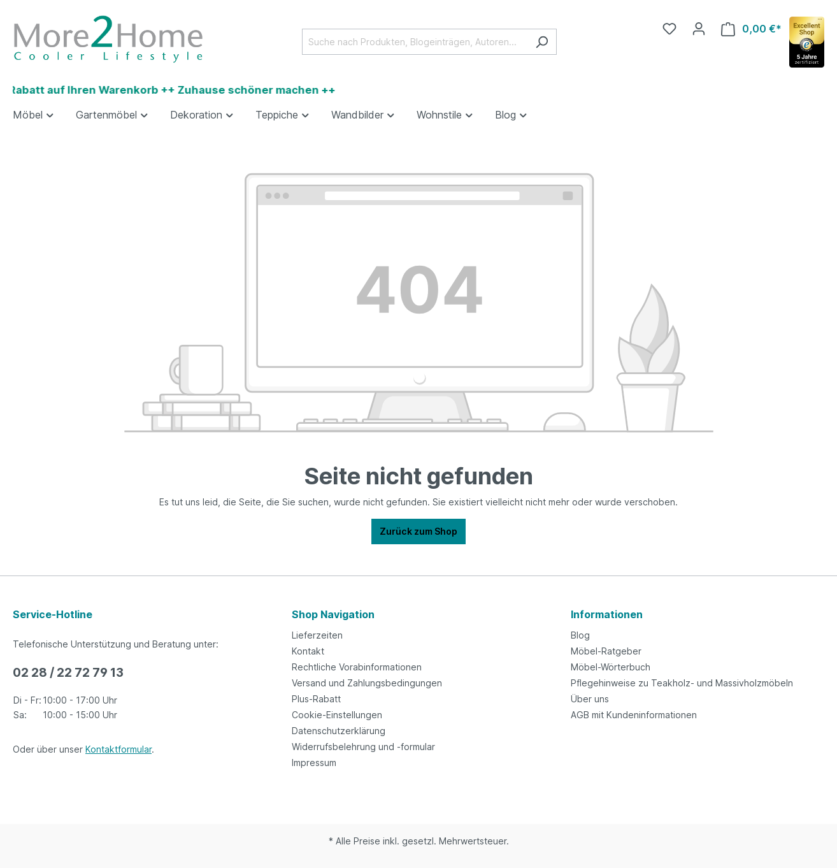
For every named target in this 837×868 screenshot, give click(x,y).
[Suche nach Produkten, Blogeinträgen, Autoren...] (414, 42)
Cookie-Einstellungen (337, 714)
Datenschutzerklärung (338, 730)
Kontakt (308, 651)
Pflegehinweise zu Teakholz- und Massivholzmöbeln (682, 682)
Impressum (314, 762)
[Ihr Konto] (698, 29)
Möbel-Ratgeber (606, 651)
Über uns (590, 698)
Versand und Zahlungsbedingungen (367, 682)
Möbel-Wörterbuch (610, 667)
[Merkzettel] (669, 29)
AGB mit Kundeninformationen (634, 714)
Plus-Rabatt (316, 698)
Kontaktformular (118, 749)
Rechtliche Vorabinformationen (357, 667)
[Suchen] (542, 42)
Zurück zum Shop (418, 531)
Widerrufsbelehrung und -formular (363, 746)
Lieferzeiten (317, 635)
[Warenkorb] (751, 29)
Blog (580, 635)
